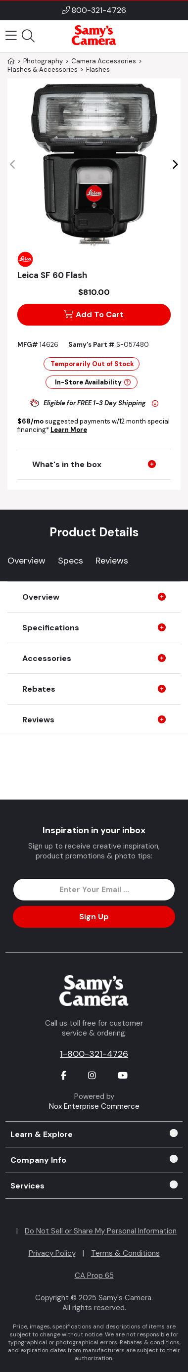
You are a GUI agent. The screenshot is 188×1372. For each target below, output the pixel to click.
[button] (175, 165)
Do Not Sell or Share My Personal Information (101, 1231)
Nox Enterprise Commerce (94, 1106)
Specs (70, 561)
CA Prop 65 (94, 1275)
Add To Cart (94, 314)
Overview (26, 561)
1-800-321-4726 (94, 1054)
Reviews (111, 561)
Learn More (68, 430)
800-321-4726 (99, 10)
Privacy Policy (52, 1253)
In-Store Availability (93, 382)
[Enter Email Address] (94, 889)
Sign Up (94, 916)
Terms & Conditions (125, 1253)
